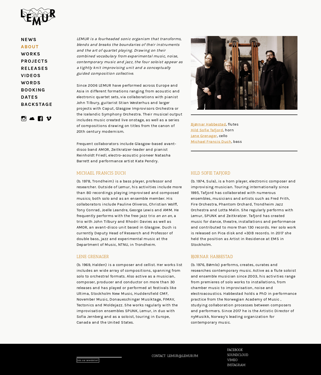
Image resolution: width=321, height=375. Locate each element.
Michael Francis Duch (211, 141)
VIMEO (232, 360)
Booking (33, 90)
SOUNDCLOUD (237, 355)
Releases (34, 68)
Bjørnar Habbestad (208, 124)
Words (31, 82)
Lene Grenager (204, 135)
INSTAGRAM (236, 365)
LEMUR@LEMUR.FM (182, 356)
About (30, 46)
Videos (31, 75)
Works (31, 54)
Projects (34, 61)
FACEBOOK (235, 350)
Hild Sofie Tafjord (207, 130)
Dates (29, 97)
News (29, 39)
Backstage (37, 104)
